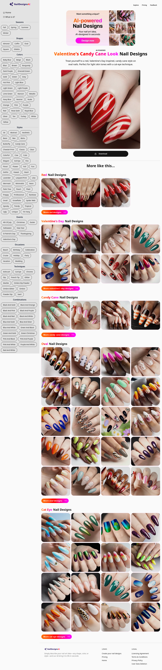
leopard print (21, 178)
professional (19, 195)
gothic (5, 172)
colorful (6, 155)
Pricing (144, 5)
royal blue (29, 111)
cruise (5, 255)
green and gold (9, 333)
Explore (136, 5)
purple (25, 105)
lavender (7, 178)
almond (6, 43)
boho (23, 138)
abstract (13, 132)
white (33, 116)
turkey (23, 116)
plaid (28, 189)
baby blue (7, 60)
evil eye (17, 161)
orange (6, 105)
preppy (6, 195)
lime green (7, 94)
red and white (9, 350)
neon (31, 183)
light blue (19, 82)
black (28, 60)
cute (25, 155)
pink (16, 105)
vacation (6, 261)
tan (14, 116)
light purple (23, 88)
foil (24, 166)
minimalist (20, 183)
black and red (9, 316)
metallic (32, 94)
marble (6, 283)
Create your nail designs (111, 653)
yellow (5, 122)
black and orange (27, 305)
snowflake (17, 200)
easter (32, 222)
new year (20, 228)
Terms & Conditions (140, 657)
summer (24, 27)
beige (18, 60)
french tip (15, 277)
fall (4, 27)
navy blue (7, 99)
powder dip (7, 294)
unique (15, 212)
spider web (30, 200)
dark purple (8, 71)
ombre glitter (8, 288)
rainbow (32, 195)
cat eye (18, 272)
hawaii (16, 172)
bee (14, 138)
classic (22, 149)
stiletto (17, 49)
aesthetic (26, 132)
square (6, 49)
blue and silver (26, 322)
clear (32, 149)
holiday (16, 255)
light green (8, 88)
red (4, 111)
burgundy (26, 65)
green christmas (28, 333)
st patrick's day (9, 233)
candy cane (20, 144)
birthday (16, 250)
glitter (27, 277)
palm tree (7, 189)
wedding (18, 261)
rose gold (15, 111)
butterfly (6, 144)
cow (16, 155)
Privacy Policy (137, 660)
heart (26, 172)
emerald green (24, 71)
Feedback (153, 5)
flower (15, 166)
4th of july (7, 222)
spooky (6, 206)
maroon (21, 94)
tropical (28, 206)
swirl (20, 294)
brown (14, 65)
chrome (29, 272)
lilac (34, 178)
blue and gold (9, 322)
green (14, 77)
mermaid (6, 183)
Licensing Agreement (140, 653)
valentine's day (9, 239)
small (5, 200)
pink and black (9, 339)
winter (5, 33)
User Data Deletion (139, 664)
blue (5, 65)
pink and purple (26, 339)
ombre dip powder (21, 283)
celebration (30, 250)
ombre (22, 288)
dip (4, 277)
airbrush (6, 272)
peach (18, 189)
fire (26, 161)
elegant (6, 161)
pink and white (9, 344)
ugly (5, 212)
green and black (27, 327)
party (27, 255)
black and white (26, 316)
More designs (54, 212)
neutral (19, 99)
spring (13, 27)
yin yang (26, 212)
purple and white (28, 344)
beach (5, 250)
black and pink (9, 310)
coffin (17, 43)
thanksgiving (26, 233)
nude (30, 99)
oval (26, 43)
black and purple (27, 310)
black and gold (9, 305)
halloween (7, 228)
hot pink (6, 82)
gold (5, 77)
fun (32, 166)
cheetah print (8, 149)
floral (5, 166)
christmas (21, 222)
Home (104, 660)
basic (5, 138)
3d (4, 132)
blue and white (9, 327)
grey (24, 77)
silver (5, 116)
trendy (17, 206)
